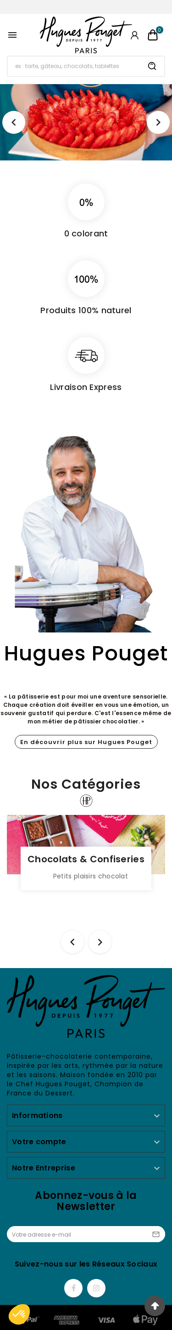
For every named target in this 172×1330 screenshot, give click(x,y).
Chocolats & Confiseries (86, 859)
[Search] (152, 66)
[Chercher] (74, 66)
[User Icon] (134, 35)
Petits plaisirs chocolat (90, 876)
